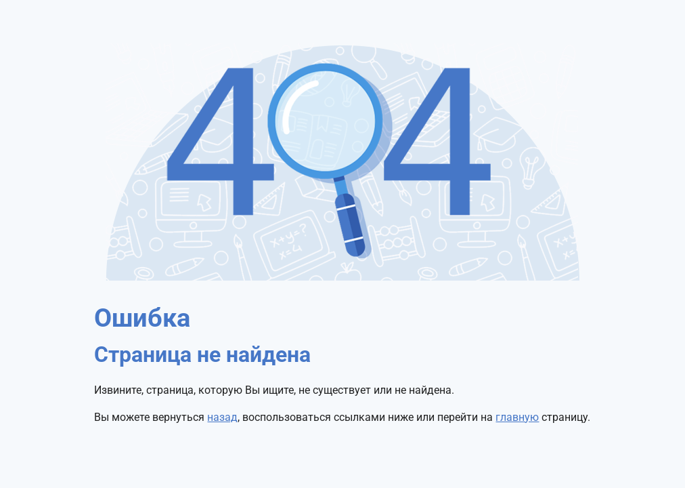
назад (222, 417)
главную (517, 417)
